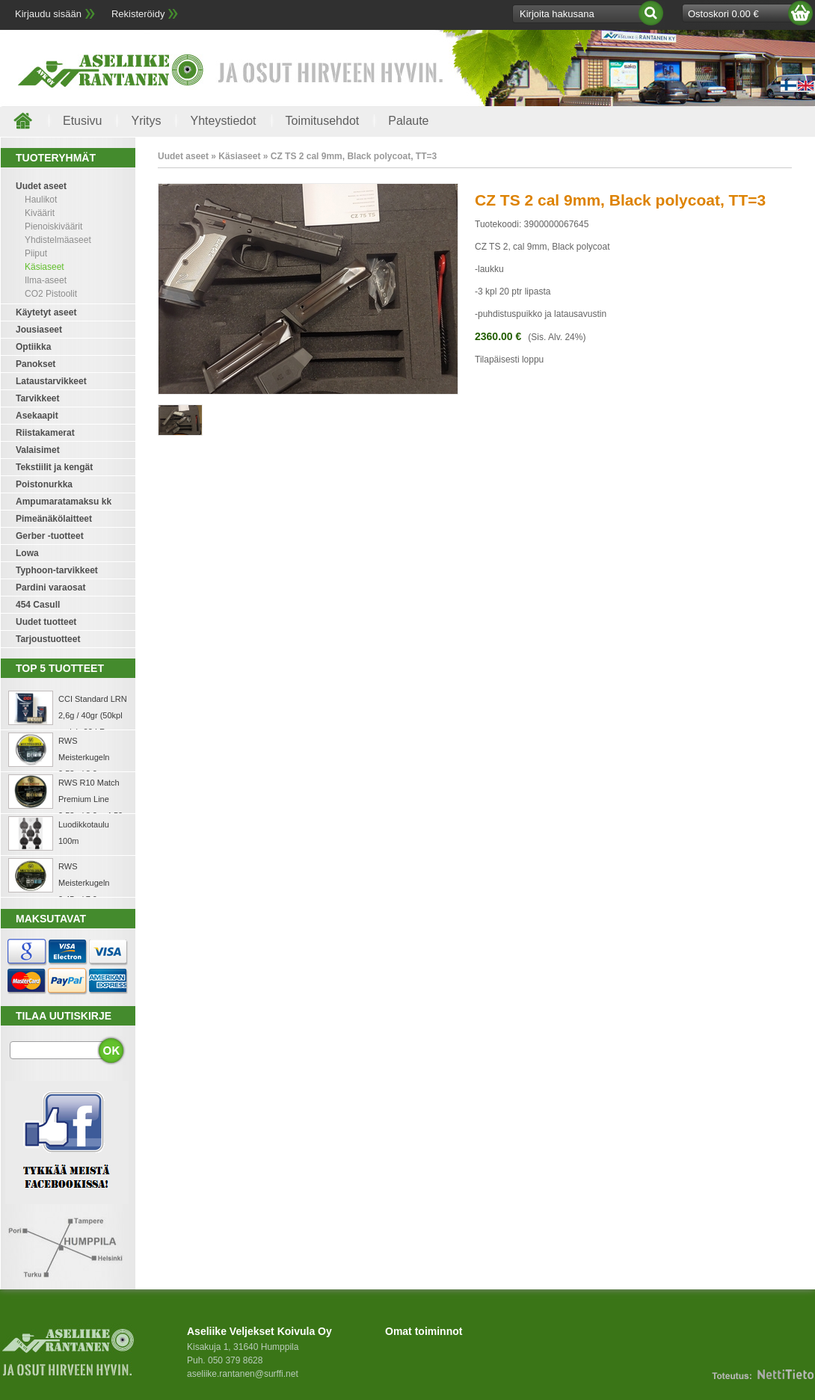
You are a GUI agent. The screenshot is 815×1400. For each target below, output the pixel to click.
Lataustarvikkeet (51, 381)
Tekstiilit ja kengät (54, 467)
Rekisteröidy (138, 13)
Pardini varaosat (50, 587)
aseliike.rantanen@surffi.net (242, 1374)
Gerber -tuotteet (50, 536)
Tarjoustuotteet (48, 639)
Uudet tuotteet (46, 622)
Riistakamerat (45, 433)
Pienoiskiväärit (53, 226)
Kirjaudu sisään (48, 13)
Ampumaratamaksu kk (63, 501)
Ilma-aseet (46, 280)
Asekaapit (37, 415)
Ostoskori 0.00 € (723, 13)
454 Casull (38, 604)
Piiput (36, 253)
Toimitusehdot (323, 120)
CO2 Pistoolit (51, 294)
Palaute (408, 120)
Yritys (146, 120)
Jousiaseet (39, 329)
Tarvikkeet (37, 398)
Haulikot (41, 199)
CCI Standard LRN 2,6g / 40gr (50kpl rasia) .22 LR (92, 715)
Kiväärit (40, 213)
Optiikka (33, 347)
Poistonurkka (44, 484)
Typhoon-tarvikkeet (57, 570)
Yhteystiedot (223, 120)
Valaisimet (38, 450)
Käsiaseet (44, 267)
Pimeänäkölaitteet (54, 519)
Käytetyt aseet (46, 312)
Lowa (27, 553)
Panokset (35, 364)
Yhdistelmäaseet (58, 240)
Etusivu (82, 120)
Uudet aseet (41, 186)
